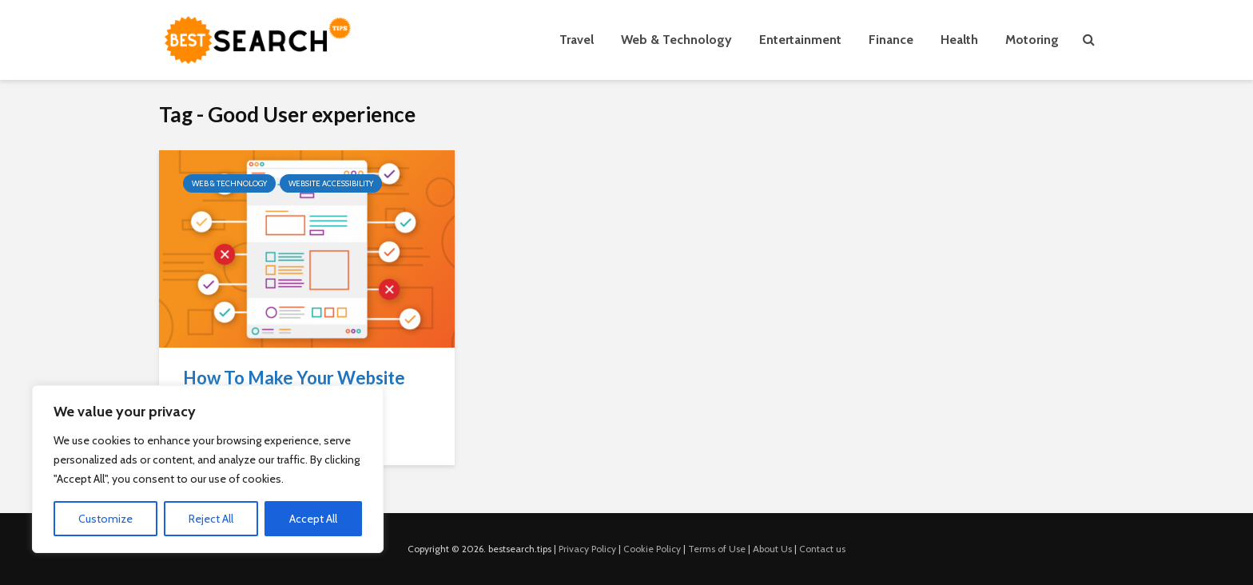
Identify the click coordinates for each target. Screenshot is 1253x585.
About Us (772, 549)
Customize (105, 518)
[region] (208, 469)
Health (959, 39)
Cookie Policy (652, 549)
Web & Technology (676, 39)
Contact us (822, 549)
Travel (576, 39)
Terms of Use (717, 549)
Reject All (211, 518)
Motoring (1032, 39)
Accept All (313, 518)
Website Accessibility (330, 183)
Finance (891, 39)
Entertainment (800, 39)
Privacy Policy (587, 549)
